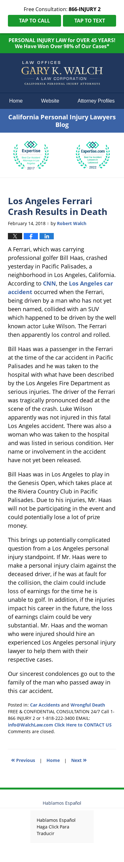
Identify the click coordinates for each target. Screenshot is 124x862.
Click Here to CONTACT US (83, 725)
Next (79, 759)
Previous (23, 759)
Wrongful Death (88, 705)
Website (50, 101)
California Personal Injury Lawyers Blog (62, 73)
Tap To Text (89, 20)
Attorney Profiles (96, 101)
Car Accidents (45, 705)
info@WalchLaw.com (30, 725)
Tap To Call (34, 20)
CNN (49, 283)
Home (16, 101)
